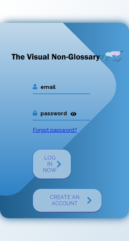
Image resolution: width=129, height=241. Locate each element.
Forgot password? (55, 130)
